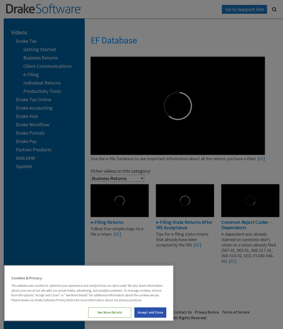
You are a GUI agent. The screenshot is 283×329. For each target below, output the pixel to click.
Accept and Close (150, 312)
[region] (89, 293)
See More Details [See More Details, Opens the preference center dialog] (109, 312)
